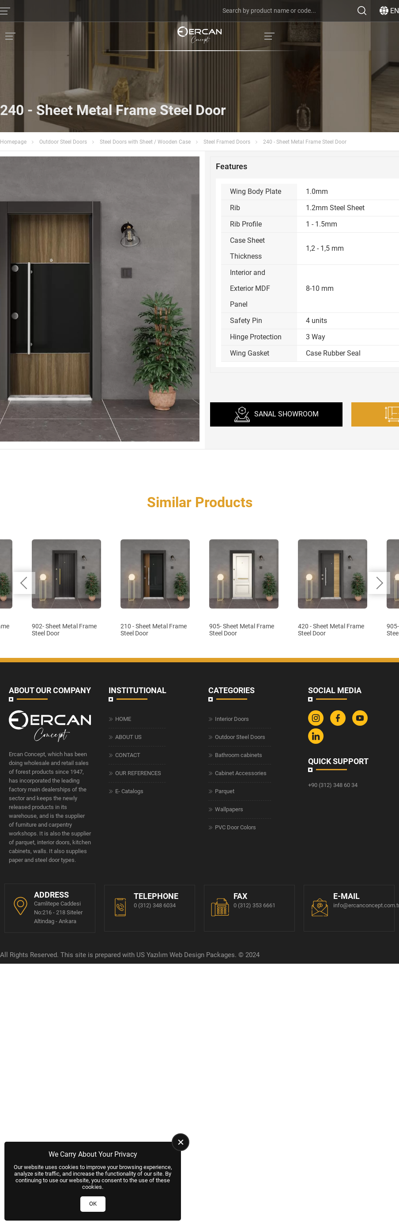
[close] (180, 1142)
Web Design (186, 1201)
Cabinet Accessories (241, 1019)
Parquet (224, 1037)
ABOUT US (128, 983)
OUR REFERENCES (138, 1019)
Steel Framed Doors (226, 142)
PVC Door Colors (235, 1073)
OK (93, 1203)
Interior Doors (232, 964)
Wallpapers (229, 1055)
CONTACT (127, 1001)
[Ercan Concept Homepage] (199, 36)
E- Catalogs (129, 1037)
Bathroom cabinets (238, 1001)
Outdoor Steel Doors (63, 142)
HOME (123, 964)
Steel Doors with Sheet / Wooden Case (145, 142)
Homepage (13, 142)
